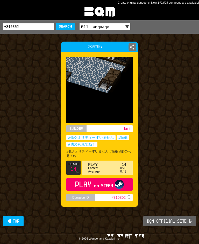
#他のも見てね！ (82, 144)
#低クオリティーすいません (91, 137)
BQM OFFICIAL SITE (169, 221)
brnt (127, 129)
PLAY (99, 184)
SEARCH (65, 26)
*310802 (121, 197)
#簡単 (123, 137)
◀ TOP (13, 221)
